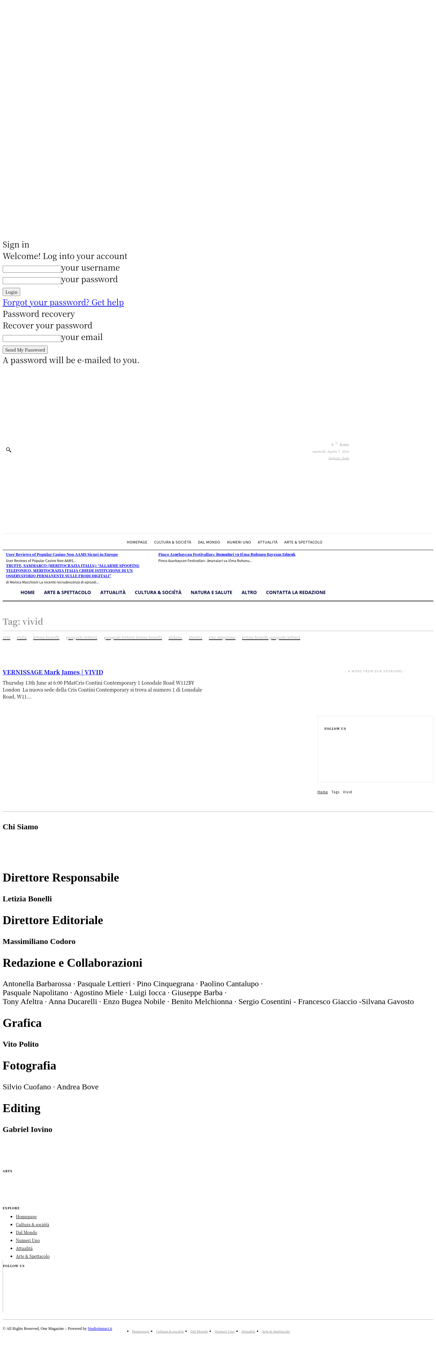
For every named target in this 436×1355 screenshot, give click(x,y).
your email (82, 336)
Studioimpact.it (100, 1328)
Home (322, 791)
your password (89, 278)
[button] (9, 450)
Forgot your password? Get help (63, 302)
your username (90, 267)
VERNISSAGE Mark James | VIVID (53, 671)
